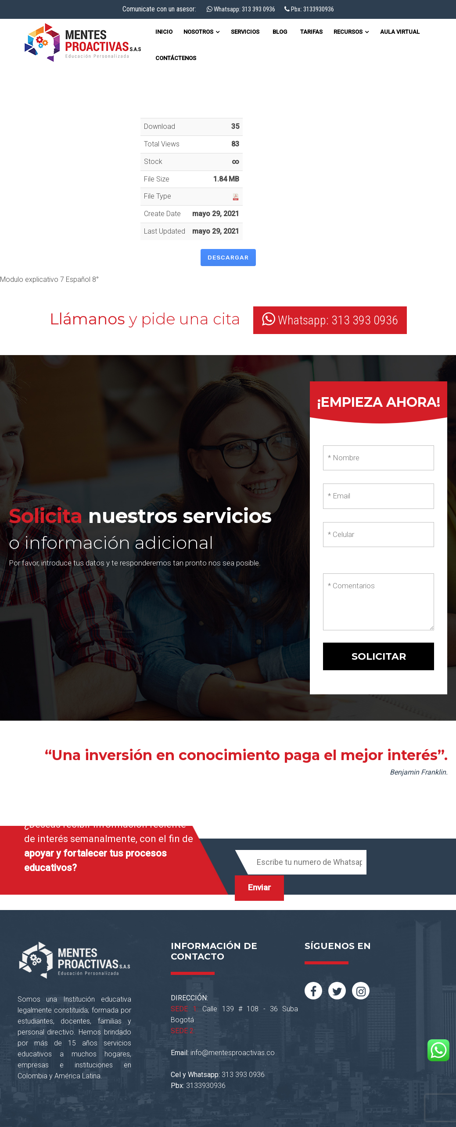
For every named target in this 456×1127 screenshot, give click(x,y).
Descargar (228, 257)
